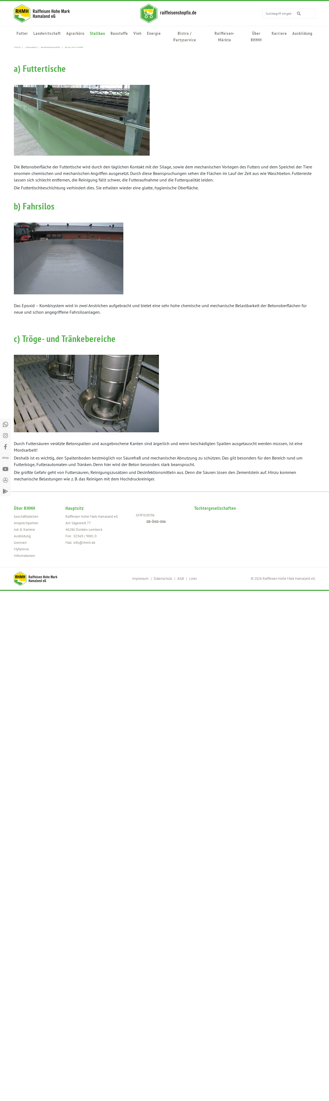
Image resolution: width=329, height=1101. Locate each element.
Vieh (137, 33)
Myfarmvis (21, 549)
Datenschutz (163, 578)
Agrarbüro (75, 33)
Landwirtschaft (47, 33)
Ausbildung (302, 33)
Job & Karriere (24, 529)
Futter (22, 33)
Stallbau (97, 33)
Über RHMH (256, 36)
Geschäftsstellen (26, 516)
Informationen (24, 555)
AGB (180, 578)
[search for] (302, 13)
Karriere (279, 33)
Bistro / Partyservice (184, 36)
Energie (154, 33)
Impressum (140, 578)
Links (193, 578)
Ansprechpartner (26, 523)
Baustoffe (119, 33)
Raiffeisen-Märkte (225, 36)
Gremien (20, 542)
